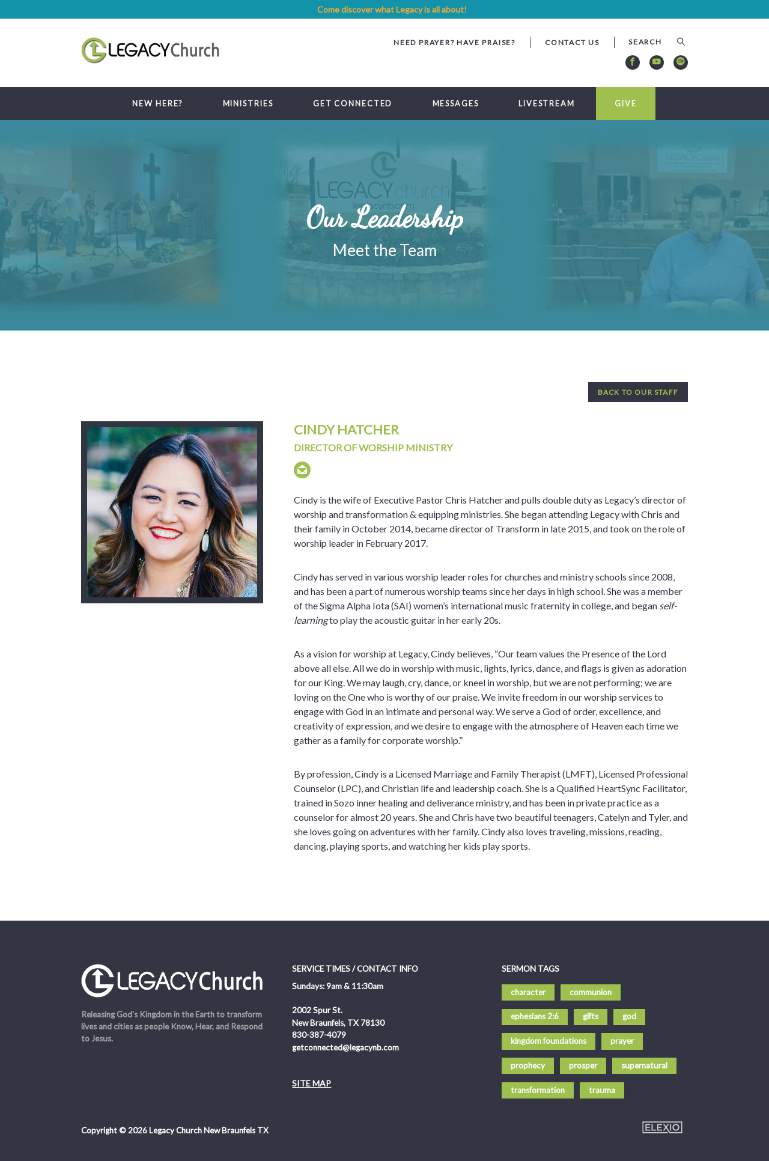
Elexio (662, 1127)
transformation (538, 1090)
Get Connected (353, 103)
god (629, 1016)
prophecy (528, 1065)
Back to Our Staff (638, 392)
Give (626, 103)
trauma (602, 1090)
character (528, 992)
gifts (590, 1016)
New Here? (157, 103)
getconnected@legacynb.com (345, 1047)
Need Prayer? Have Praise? (454, 42)
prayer (622, 1041)
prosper (583, 1065)
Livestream (546, 103)
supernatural (644, 1065)
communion (591, 992)
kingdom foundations (548, 1041)
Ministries (248, 103)
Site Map (311, 1083)
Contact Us (572, 42)
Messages (456, 103)
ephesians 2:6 (535, 1016)
